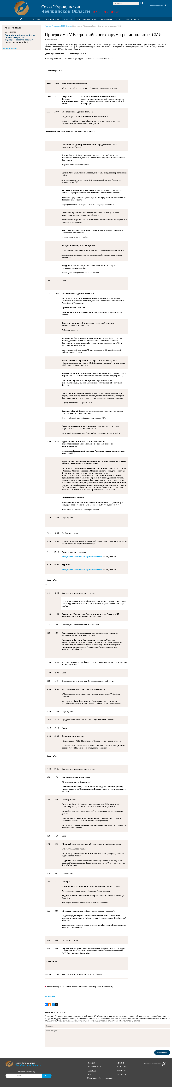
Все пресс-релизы (10, 48)
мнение (120, 1063)
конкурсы (92, 1074)
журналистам (94, 1067)
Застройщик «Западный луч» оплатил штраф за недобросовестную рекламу (20, 37)
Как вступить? (106, 12)
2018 (63, 26)
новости (68, 19)
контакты (121, 1074)
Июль (68, 26)
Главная (48, 26)
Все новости (50, 996)
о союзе (91, 1063)
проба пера (122, 1067)
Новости (56, 26)
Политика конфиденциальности (101, 1078)
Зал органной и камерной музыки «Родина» (82, 556)
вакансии (121, 1070)
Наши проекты (132, 19)
